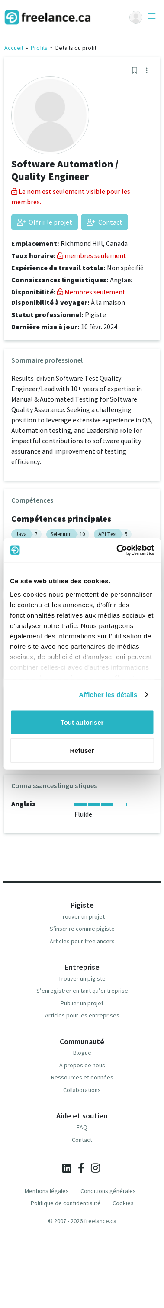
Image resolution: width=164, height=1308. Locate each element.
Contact (104, 222)
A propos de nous (82, 1065)
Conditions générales (108, 1191)
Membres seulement (91, 292)
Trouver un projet (82, 916)
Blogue (82, 1052)
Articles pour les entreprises (82, 1015)
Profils (39, 48)
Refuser (82, 750)
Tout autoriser (82, 722)
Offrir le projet (44, 222)
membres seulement (91, 255)
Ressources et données (82, 1077)
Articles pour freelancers (82, 941)
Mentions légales (47, 1191)
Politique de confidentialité (66, 1203)
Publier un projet (82, 1003)
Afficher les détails (108, 694)
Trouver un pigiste (82, 978)
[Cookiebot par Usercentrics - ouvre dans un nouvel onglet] (117, 550)
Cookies (123, 1203)
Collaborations (82, 1090)
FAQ (82, 1127)
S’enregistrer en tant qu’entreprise (82, 990)
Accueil (13, 48)
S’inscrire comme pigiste (82, 928)
